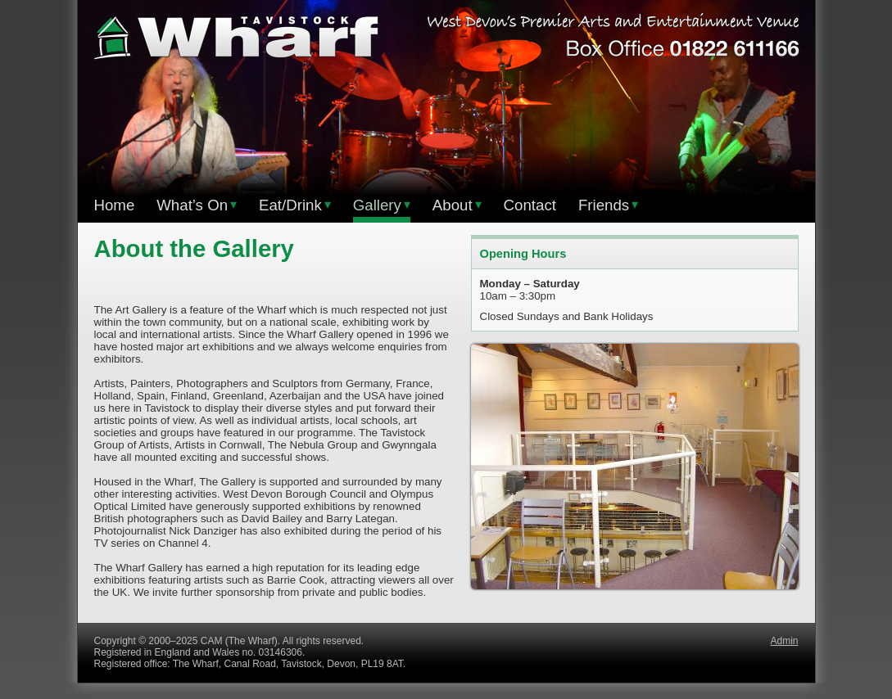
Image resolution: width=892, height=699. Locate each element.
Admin (784, 641)
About (457, 205)
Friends (608, 205)
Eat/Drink (295, 205)
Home (114, 205)
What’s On (196, 205)
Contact (530, 205)
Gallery (381, 205)
